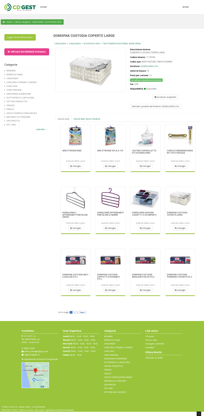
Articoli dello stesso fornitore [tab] (87, 119)
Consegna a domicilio (154, 344)
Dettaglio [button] (75, 166)
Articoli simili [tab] (63, 119)
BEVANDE (11, 70)
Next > (83, 312)
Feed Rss (6, 410)
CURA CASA (11, 86)
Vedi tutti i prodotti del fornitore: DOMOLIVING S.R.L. (156, 106)
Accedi (43, 7)
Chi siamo (149, 336)
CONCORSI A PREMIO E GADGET (21, 82)
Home (9, 22)
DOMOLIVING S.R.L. (150, 66)
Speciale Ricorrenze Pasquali (27, 51)
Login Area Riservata (20, 37)
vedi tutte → (41, 129)
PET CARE (11, 124)
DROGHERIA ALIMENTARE (18, 93)
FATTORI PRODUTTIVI (16, 101)
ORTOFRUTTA (13, 120)
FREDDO (10, 105)
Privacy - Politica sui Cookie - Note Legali (28, 410)
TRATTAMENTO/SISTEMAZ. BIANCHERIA (122, 43)
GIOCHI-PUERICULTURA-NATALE (21, 113)
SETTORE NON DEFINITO (115, 392)
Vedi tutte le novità (153, 358)
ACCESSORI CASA (53, 22)
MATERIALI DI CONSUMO (18, 117)
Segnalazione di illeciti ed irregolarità (40, 359)
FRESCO (10, 109)
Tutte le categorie (22, 22)
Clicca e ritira (151, 340)
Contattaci (149, 347)
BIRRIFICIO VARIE (14, 74)
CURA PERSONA (13, 89)
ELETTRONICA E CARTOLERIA (20, 97)
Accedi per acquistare (165, 97)
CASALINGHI (38, 22)
